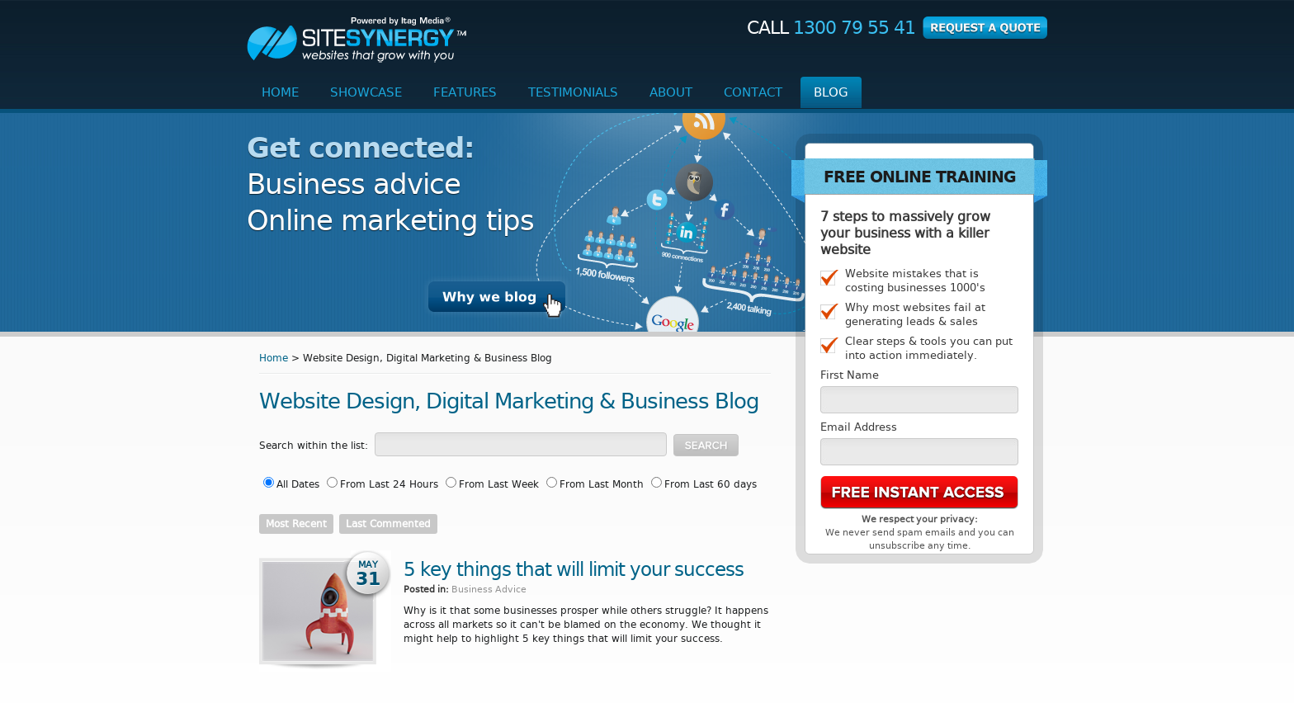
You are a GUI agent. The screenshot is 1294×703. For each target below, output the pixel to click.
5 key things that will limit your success (574, 569)
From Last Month (602, 484)
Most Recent (296, 524)
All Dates (297, 484)
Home (273, 358)
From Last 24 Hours (389, 484)
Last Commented (388, 524)
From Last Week (499, 484)
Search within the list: (313, 445)
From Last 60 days (710, 484)
